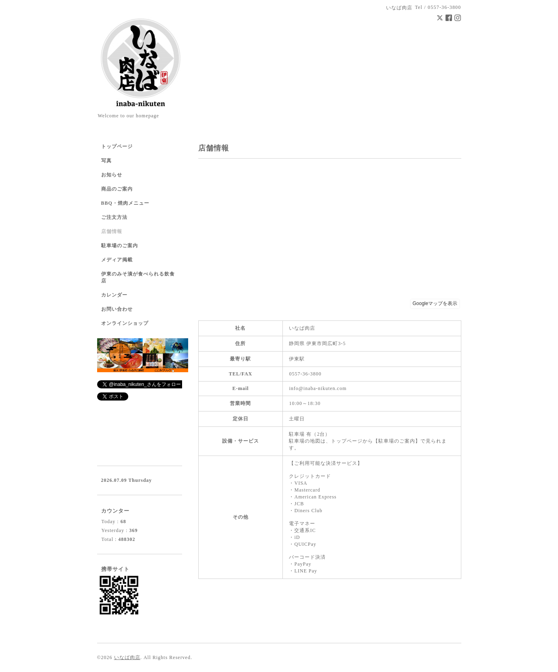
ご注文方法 (114, 217)
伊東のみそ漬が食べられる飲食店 (138, 277)
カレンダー (114, 295)
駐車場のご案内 (119, 245)
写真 (106, 160)
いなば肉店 (127, 657)
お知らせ (111, 175)
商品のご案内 (117, 189)
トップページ (117, 146)
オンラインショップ (125, 323)
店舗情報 (111, 231)
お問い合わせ (117, 309)
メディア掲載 (117, 260)
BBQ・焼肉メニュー (125, 203)
